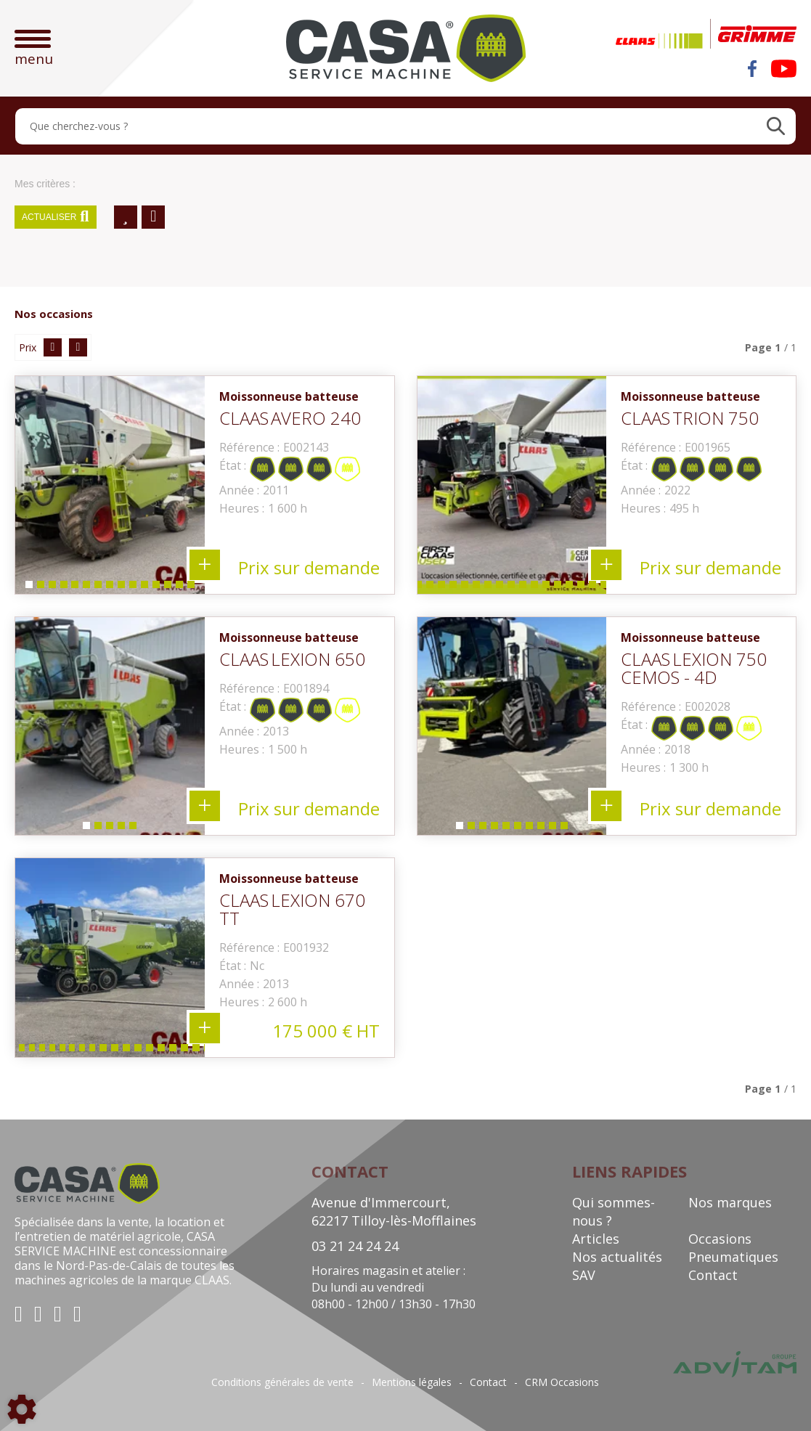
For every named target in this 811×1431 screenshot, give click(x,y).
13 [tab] (170, 588)
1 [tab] (27, 588)
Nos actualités (617, 1256)
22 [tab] (571, 588)
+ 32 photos (606, 565)
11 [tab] (146, 588)
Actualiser (55, 217)
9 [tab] (120, 588)
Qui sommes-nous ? (613, 1211)
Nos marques (730, 1202)
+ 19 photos (205, 1028)
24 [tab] (594, 588)
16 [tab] (502, 588)
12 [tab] (158, 588)
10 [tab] (135, 588)
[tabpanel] (110, 485)
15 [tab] (193, 588)
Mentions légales (412, 1382)
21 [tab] (560, 588)
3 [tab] (51, 588)
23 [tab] (583, 588)
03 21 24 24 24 (355, 1246)
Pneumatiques (733, 1256)
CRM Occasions (562, 1382)
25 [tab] (606, 588)
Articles (595, 1238)
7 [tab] (97, 588)
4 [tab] (62, 588)
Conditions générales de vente (282, 1382)
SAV (583, 1275)
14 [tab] (181, 588)
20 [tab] (548, 588)
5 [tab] (74, 588)
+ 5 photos (205, 806)
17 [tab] (513, 588)
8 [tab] (109, 588)
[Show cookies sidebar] (21, 1409)
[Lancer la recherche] (776, 126)
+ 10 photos (606, 806)
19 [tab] (536, 588)
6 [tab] (86, 588)
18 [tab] (525, 588)
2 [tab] (39, 588)
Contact (713, 1275)
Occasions (719, 1238)
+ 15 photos (205, 565)
